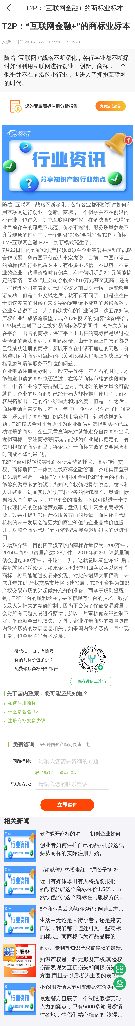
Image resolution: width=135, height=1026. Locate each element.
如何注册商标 (20, 702)
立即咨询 (67, 805)
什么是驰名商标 (22, 711)
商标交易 (72, 325)
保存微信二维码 (92, 681)
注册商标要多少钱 (24, 720)
